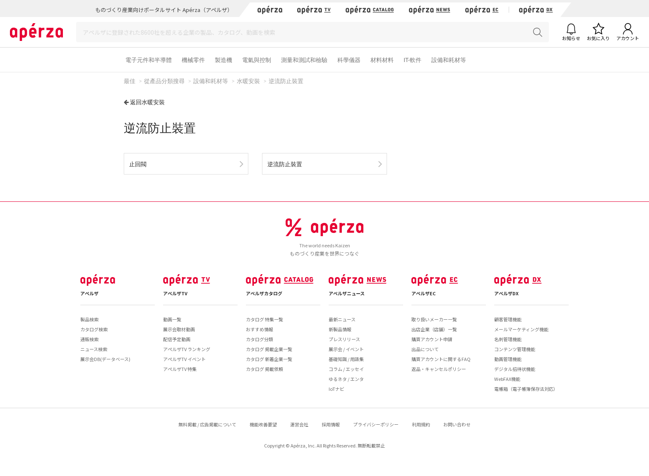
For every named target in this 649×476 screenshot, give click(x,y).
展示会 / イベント (346, 349)
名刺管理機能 (508, 339)
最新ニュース (342, 319)
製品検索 (89, 319)
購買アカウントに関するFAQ (441, 359)
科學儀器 (349, 59)
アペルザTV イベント (184, 359)
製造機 (223, 59)
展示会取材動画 (179, 329)
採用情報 (331, 424)
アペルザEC (423, 293)
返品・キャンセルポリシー (438, 369)
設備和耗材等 (448, 59)
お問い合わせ (457, 424)
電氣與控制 (256, 59)
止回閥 (138, 163)
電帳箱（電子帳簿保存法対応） (526, 388)
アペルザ (89, 293)
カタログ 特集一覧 (264, 319)
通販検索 (89, 339)
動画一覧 (172, 319)
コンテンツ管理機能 (514, 349)
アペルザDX (506, 293)
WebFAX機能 (507, 379)
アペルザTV (175, 293)
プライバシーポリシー (376, 424)
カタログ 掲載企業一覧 (269, 349)
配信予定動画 (176, 339)
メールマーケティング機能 (521, 329)
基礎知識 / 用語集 (346, 359)
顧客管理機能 (508, 319)
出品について (425, 349)
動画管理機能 (508, 359)
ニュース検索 (93, 349)
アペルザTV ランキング (186, 349)
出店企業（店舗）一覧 (434, 329)
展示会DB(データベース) (105, 359)
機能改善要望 (263, 424)
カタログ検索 (94, 329)
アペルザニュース (347, 293)
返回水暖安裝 (147, 101)
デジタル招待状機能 (514, 369)
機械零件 (193, 59)
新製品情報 (340, 329)
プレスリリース (344, 339)
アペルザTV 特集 (180, 369)
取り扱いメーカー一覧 (434, 319)
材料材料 (382, 59)
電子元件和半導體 (148, 59)
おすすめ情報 (259, 329)
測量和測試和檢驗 (304, 59)
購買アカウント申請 (431, 339)
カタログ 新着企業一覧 (269, 359)
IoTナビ (336, 388)
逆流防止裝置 (284, 163)
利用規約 (421, 424)
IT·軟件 (412, 59)
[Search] (312, 32)
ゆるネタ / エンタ (346, 379)
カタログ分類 (259, 339)
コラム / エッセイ (346, 369)
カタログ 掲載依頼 (264, 369)
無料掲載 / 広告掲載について (207, 424)
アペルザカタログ (264, 293)
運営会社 (299, 424)
